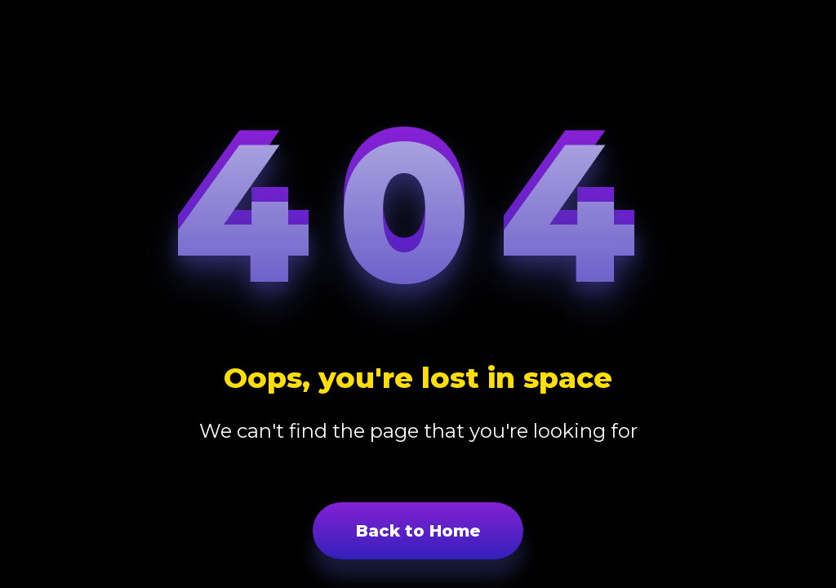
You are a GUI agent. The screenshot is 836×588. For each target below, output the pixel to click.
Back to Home (418, 531)
